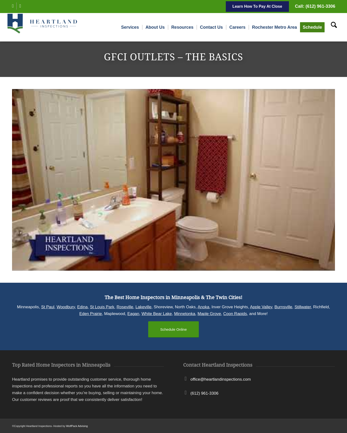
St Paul (47, 307)
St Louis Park (102, 307)
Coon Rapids (235, 313)
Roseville (125, 307)
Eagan (133, 313)
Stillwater (302, 307)
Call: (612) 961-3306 (315, 6)
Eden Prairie (90, 313)
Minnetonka (184, 313)
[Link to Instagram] (20, 6)
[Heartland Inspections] (43, 27)
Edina (82, 307)
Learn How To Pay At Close (257, 6)
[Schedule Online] (173, 329)
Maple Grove (209, 313)
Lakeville (143, 307)
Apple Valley (261, 307)
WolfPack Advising (77, 426)
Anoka (203, 307)
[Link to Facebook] (12, 6)
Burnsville (283, 307)
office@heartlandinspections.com (220, 379)
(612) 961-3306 (204, 393)
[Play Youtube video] (173, 180)
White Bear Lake (156, 313)
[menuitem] (130, 27)
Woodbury (66, 307)
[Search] (334, 27)
